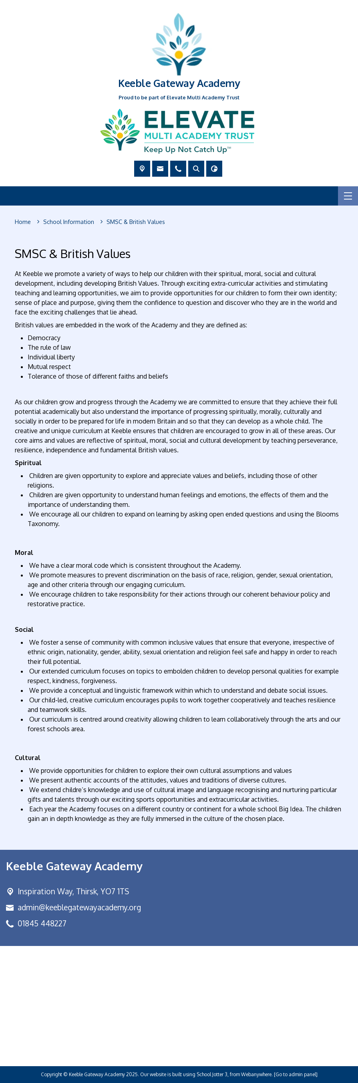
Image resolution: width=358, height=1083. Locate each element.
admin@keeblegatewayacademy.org (79, 907)
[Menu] (348, 196)
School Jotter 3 (212, 1074)
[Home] (23, 222)
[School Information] (68, 222)
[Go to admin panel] (296, 1074)
